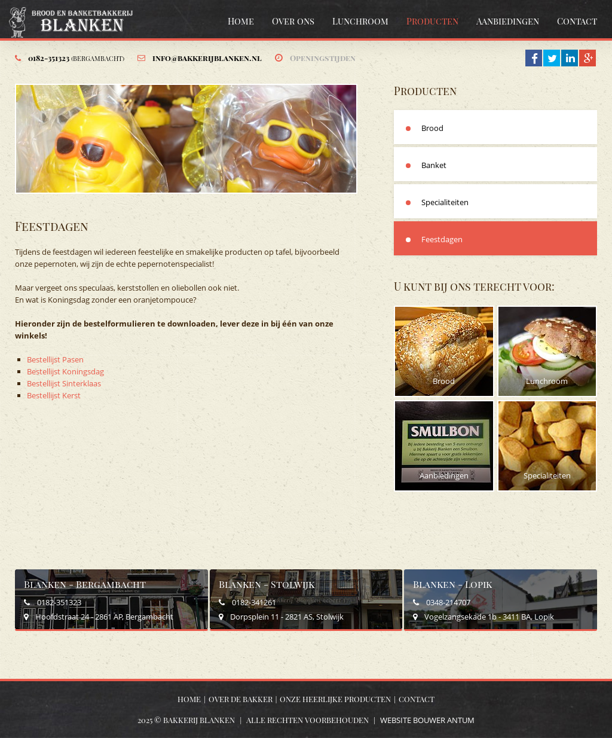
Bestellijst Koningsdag (65, 371)
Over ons (293, 21)
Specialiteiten (445, 202)
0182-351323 (76, 58)
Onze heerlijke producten (335, 699)
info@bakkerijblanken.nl (207, 58)
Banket (433, 165)
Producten (432, 21)
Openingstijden (323, 58)
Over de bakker (241, 699)
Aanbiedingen (507, 21)
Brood (432, 128)
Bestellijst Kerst (54, 395)
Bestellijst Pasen (55, 359)
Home (241, 21)
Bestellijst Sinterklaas (64, 383)
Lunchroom (360, 21)
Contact (577, 21)
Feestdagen (442, 239)
